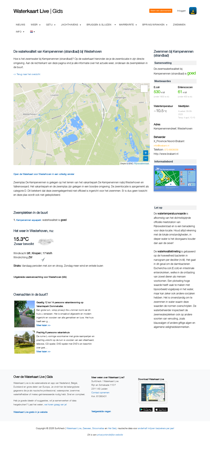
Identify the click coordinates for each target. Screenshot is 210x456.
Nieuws (20, 24)
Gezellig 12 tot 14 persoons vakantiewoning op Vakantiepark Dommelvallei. (59, 304)
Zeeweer (87, 428)
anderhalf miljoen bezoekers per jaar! (156, 428)
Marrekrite (128, 24)
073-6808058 (171, 149)
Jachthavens (71, 24)
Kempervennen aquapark (28, 220)
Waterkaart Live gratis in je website (30, 412)
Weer (35, 24)
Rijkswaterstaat (141, 163)
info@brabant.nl (161, 145)
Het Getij (112, 428)
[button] (144, 88)
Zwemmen (179, 24)
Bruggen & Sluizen (99, 24)
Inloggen (181, 10)
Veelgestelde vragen (101, 411)
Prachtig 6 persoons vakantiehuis (53, 332)
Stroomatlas (98, 428)
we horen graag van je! (55, 404)
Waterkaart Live (73, 428)
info (20, 31)
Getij (50, 24)
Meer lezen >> (43, 325)
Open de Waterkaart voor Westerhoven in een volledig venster (43, 174)
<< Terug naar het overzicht (26, 74)
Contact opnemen (100, 392)
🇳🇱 (32, 31)
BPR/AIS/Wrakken (154, 24)
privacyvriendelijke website (110, 434)
